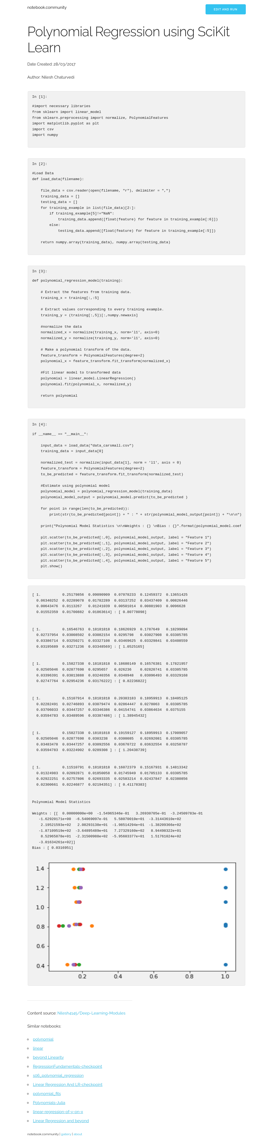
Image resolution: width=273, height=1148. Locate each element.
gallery (66, 1134)
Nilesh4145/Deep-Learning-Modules (91, 1013)
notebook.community (47, 7)
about (78, 1134)
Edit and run (226, 9)
